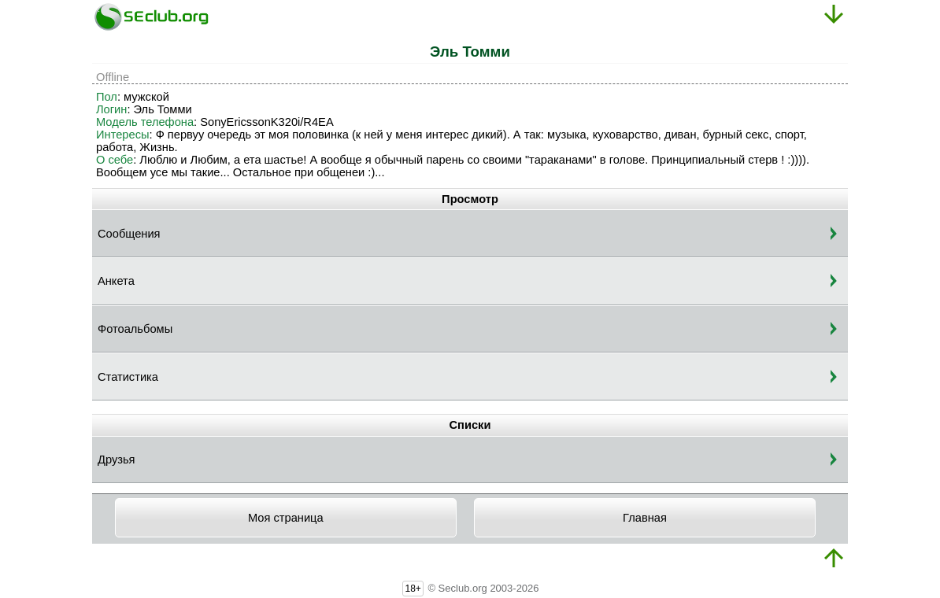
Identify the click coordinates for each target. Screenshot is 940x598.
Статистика (128, 377)
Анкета (116, 281)
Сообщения (129, 233)
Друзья (116, 459)
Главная (645, 517)
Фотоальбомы (135, 329)
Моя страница (286, 517)
